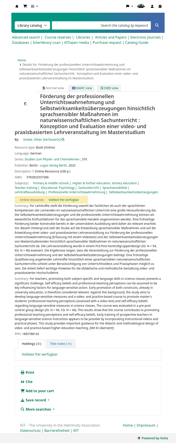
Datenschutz (30, 430)
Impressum (146, 425)
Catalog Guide (136, 42)
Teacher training (26, 188)
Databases (20, 42)
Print (27, 372)
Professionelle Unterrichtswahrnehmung (76, 192)
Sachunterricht (88, 188)
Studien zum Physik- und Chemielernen (52, 159)
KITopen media (76, 42)
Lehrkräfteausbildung (30, 192)
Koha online (16, 6)
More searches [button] (36, 409)
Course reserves (58, 37)
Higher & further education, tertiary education (104, 183)
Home (22, 60)
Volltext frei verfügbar (64, 200)
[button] (25, 6)
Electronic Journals (145, 37)
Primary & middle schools (51, 183)
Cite (26, 381)
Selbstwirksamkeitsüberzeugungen (133, 192)
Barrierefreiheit (57, 430)
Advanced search (26, 37)
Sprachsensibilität (114, 188)
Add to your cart (37, 390)
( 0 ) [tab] (31, 344)
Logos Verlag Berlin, (54, 165)
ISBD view (109, 88)
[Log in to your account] (152, 6)
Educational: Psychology (58, 188)
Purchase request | (109, 42)
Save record (33, 400)
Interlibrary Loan (47, 42)
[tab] (60, 343)
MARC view (82, 88)
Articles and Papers (111, 37)
